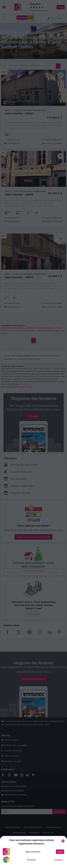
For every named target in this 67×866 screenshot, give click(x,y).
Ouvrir (60, 851)
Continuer (58, 859)
